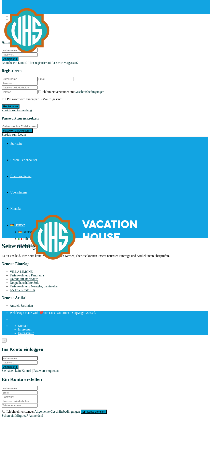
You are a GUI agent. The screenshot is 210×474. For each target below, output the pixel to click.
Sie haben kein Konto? (16, 370)
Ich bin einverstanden (43, 411)
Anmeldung (10, 366)
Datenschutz (26, 333)
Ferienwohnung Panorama (27, 275)
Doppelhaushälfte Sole (24, 282)
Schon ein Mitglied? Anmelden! (22, 415)
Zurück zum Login (14, 134)
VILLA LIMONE (21, 271)
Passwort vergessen (46, 370)
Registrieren (10, 106)
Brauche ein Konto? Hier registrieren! (26, 62)
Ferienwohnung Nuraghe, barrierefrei (34, 286)
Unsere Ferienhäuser (23, 160)
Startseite (16, 143)
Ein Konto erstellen (93, 411)
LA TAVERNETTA (22, 290)
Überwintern (18, 192)
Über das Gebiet (20, 176)
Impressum (25, 329)
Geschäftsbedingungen (89, 91)
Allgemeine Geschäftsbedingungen (57, 411)
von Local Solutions (56, 312)
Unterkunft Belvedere (24, 279)
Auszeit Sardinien (21, 305)
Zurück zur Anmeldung (17, 110)
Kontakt (15, 208)
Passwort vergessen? (65, 62)
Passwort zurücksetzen (17, 130)
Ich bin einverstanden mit (73, 91)
